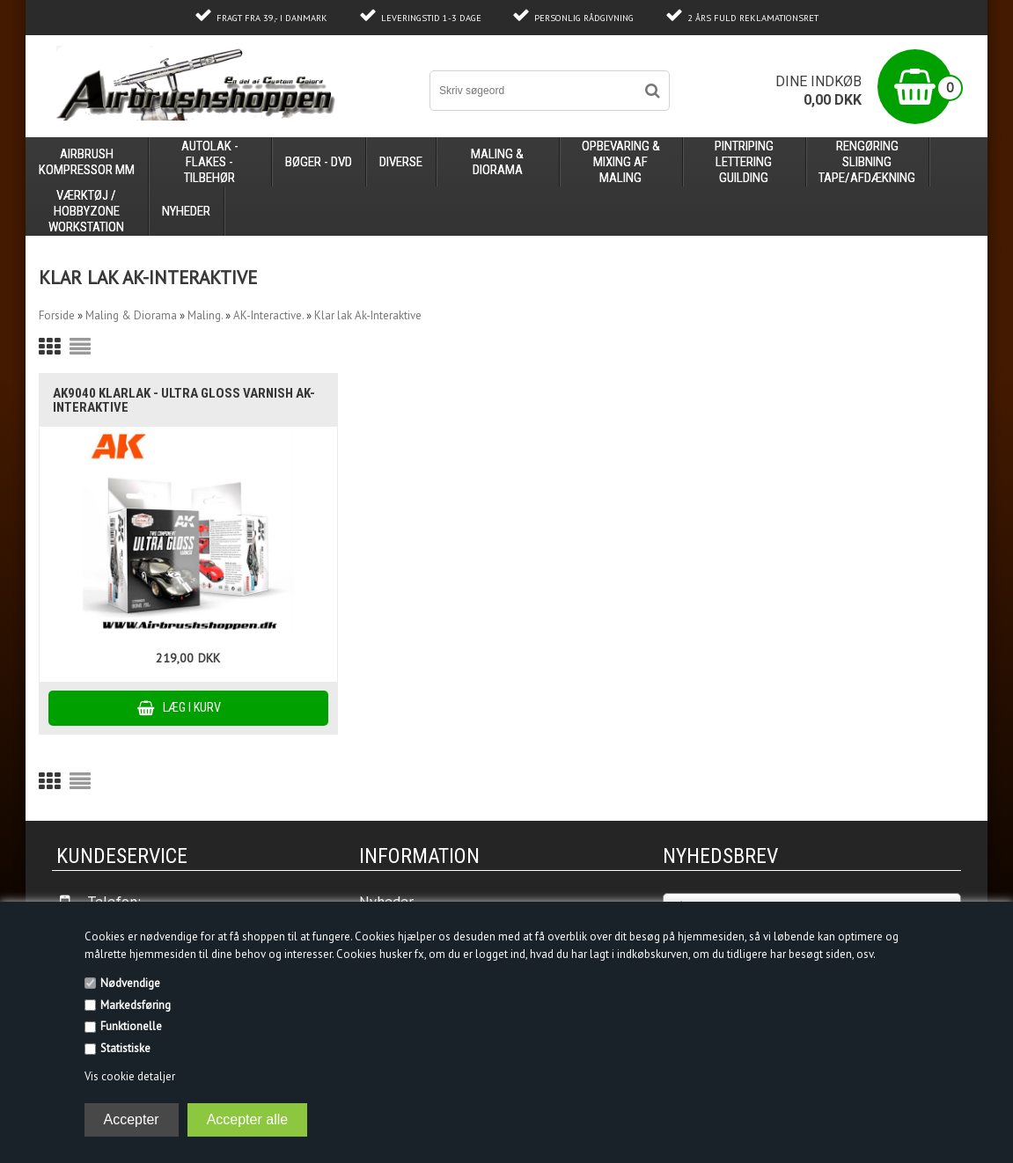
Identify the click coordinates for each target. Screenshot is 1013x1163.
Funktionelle (131, 1026)
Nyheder (186, 211)
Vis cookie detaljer (129, 1076)
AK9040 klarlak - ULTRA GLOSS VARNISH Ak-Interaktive (184, 400)
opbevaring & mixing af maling (621, 162)
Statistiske (125, 1048)
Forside (57, 315)
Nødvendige (130, 983)
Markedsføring (135, 1005)
